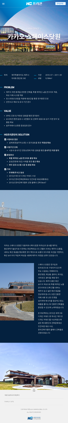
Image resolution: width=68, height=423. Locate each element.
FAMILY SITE (9, 401)
